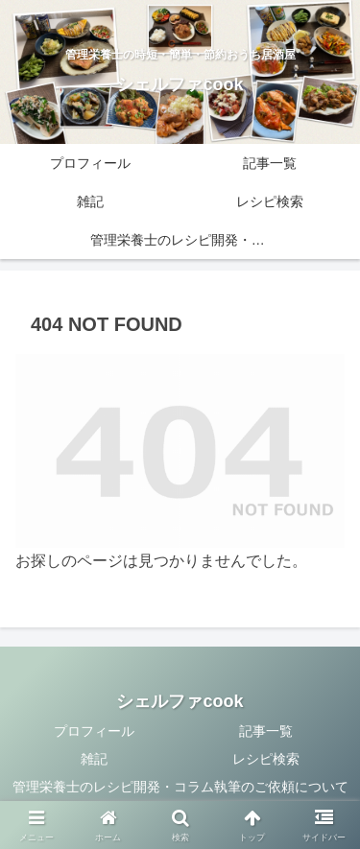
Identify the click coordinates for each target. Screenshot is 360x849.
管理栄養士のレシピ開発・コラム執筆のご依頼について (180, 786)
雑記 (94, 758)
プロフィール (94, 731)
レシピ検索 (266, 758)
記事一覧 (266, 731)
